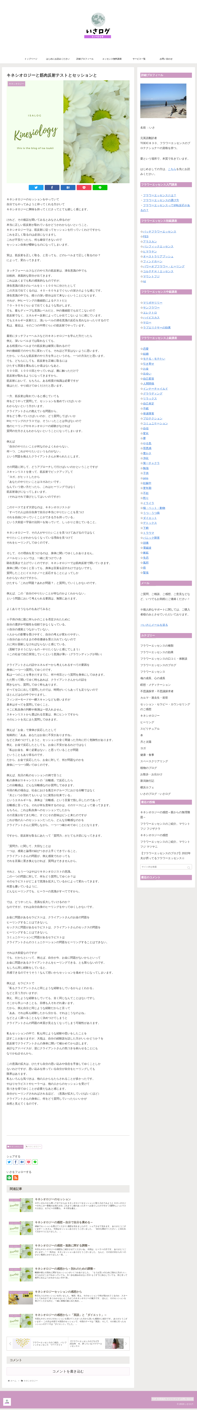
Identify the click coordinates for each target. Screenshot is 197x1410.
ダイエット (150, 518)
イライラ (148, 503)
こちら (172, 169)
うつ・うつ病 (151, 512)
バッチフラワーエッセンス (159, 231)
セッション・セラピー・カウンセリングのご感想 (165, 707)
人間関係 (148, 383)
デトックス (150, 522)
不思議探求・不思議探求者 (156, 691)
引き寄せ (148, 363)
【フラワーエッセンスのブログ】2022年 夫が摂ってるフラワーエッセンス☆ (166, 856)
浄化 (146, 458)
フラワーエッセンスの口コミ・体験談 (163, 658)
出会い (147, 373)
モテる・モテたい (154, 358)
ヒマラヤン (150, 251)
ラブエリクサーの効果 (157, 327)
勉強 (146, 468)
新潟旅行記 (147, 780)
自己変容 (148, 378)
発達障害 (148, 413)
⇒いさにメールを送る (154, 624)
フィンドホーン (152, 261)
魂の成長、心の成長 (152, 678)
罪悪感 (147, 448)
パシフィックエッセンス (158, 246)
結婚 (146, 353)
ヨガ (143, 748)
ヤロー (147, 322)
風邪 (146, 562)
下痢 (146, 528)
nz (144, 281)
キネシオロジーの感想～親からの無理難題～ (165, 815)
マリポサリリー (152, 302)
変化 (146, 433)
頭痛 (146, 542)
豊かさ (147, 453)
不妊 (146, 493)
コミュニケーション (155, 423)
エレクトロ (150, 312)
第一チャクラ (151, 463)
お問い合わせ (185, 1400)
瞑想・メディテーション (155, 684)
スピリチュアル (150, 728)
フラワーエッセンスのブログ (158, 665)
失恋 (146, 557)
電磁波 (147, 547)
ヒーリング (147, 722)
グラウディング (152, 393)
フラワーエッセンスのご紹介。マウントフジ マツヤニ (165, 844)
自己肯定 (148, 403)
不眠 (146, 408)
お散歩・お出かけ (151, 774)
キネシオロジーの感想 (154, 835)
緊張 (146, 572)
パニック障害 (151, 537)
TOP (146, 1400)
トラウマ (148, 532)
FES (145, 236)
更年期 (147, 488)
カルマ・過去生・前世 (154, 697)
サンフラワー (151, 307)
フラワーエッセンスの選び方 (161, 200)
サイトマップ (169, 1400)
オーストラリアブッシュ (158, 256)
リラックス (150, 398)
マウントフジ (151, 276)
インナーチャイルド (155, 388)
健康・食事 (147, 754)
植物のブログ (148, 767)
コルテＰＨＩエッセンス (158, 271)
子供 (146, 473)
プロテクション (152, 418)
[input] (166, 866)
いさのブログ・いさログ (155, 793)
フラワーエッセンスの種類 (156, 645)
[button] (188, 867)
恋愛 (146, 348)
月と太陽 (145, 741)
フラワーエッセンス (152, 671)
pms (145, 478)
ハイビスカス (151, 317)
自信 (146, 428)
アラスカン (150, 241)
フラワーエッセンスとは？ (159, 195)
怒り (146, 498)
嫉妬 (146, 552)
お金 (146, 368)
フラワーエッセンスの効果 (156, 652)
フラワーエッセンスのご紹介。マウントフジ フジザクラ (165, 826)
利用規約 (155, 1400)
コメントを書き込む (68, 1373)
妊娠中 (147, 483)
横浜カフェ (147, 787)
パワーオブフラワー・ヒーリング (164, 266)
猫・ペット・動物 (154, 508)
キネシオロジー (15, 1147)
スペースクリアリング (154, 761)
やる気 (147, 443)
